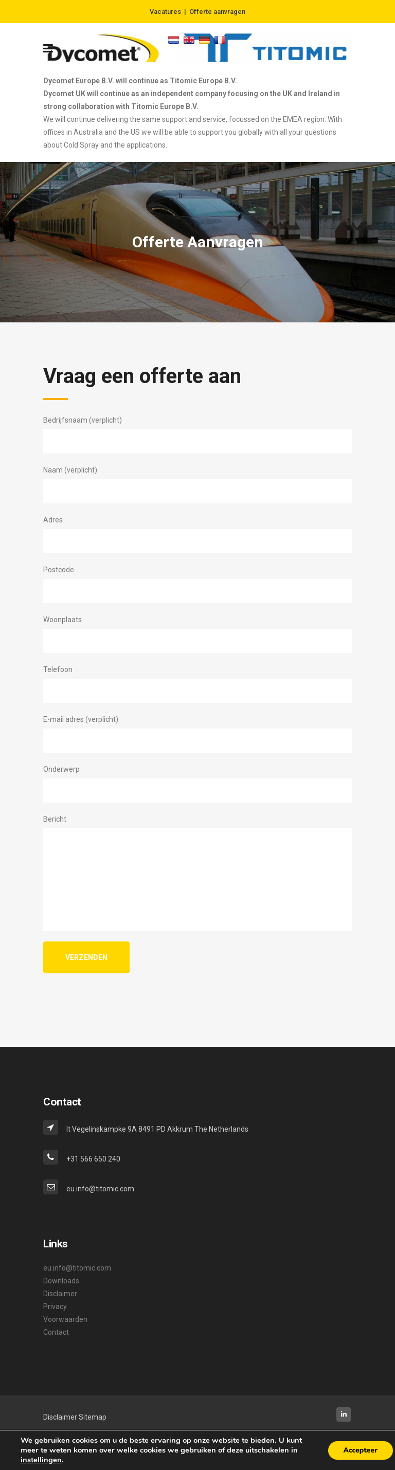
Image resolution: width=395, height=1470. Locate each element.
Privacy (55, 1306)
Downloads (61, 1281)
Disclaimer (60, 1294)
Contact (56, 1332)
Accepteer (361, 1450)
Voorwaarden (65, 1319)
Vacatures (165, 11)
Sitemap (92, 1417)
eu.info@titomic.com (77, 1268)
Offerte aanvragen (217, 11)
